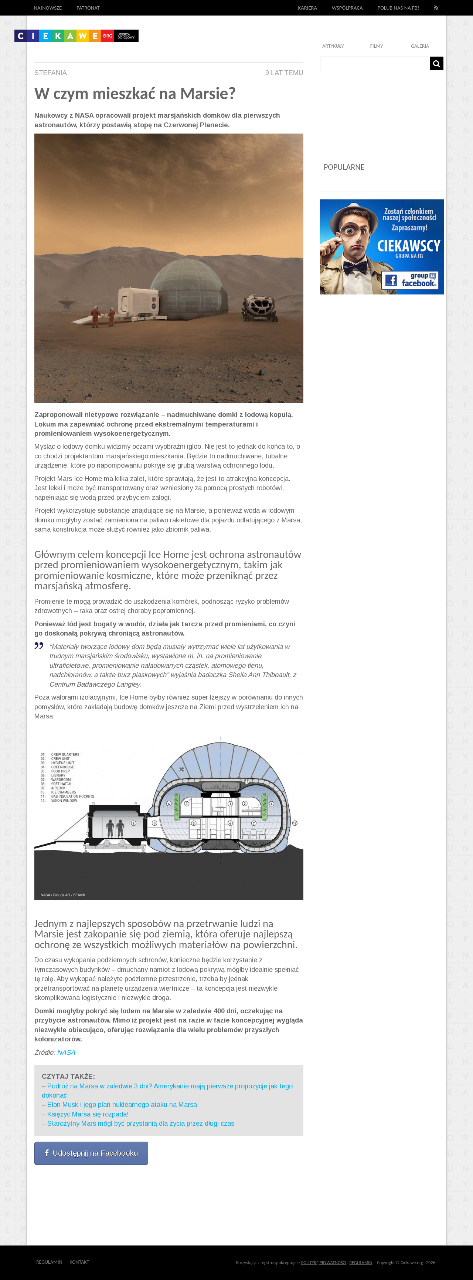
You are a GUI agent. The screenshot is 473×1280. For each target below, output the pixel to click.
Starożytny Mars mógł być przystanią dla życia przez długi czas (140, 1123)
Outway (105, 1262)
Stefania (50, 73)
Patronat (88, 7)
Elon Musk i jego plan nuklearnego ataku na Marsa (122, 1104)
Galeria (420, 46)
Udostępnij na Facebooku (91, 1153)
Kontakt (79, 1262)
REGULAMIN (361, 1262)
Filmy (376, 46)
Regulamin (49, 1262)
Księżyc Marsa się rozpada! (88, 1114)
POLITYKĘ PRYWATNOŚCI (323, 1262)
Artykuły (333, 46)
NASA (66, 1052)
